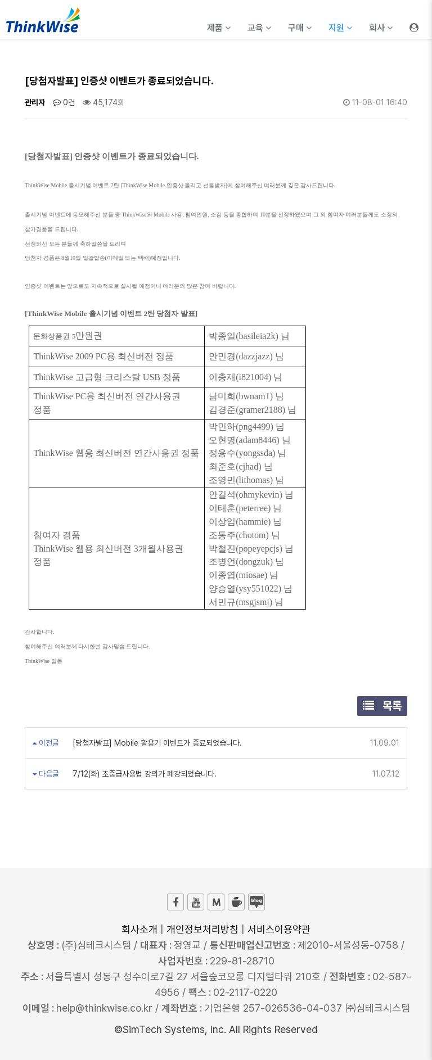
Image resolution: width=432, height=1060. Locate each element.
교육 (259, 27)
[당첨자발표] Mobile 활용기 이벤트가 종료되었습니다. (156, 742)
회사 (381, 27)
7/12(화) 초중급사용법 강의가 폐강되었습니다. (143, 773)
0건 (64, 102)
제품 (219, 27)
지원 (340, 27)
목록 (382, 705)
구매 (300, 27)
